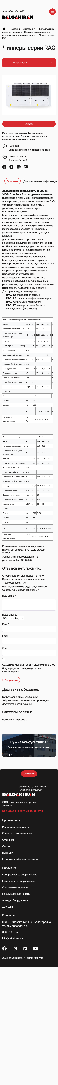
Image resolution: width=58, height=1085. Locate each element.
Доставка (7, 906)
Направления (20, 133)
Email (6, 636)
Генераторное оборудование (18, 881)
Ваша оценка (9, 614)
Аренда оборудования (15, 900)
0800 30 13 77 (10, 932)
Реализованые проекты (15, 827)
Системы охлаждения (15, 887)
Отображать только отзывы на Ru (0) (23, 575)
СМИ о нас (8, 839)
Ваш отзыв (9, 595)
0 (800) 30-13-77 (13, 11)
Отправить (29, 773)
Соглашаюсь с (31, 788)
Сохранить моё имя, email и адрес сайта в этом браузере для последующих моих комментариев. (28, 668)
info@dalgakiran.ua (12, 938)
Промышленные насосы (16, 893)
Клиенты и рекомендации (17, 833)
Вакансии (7, 852)
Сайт (5, 648)
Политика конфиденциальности (20, 859)
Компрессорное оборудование (19, 874)
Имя (5, 624)
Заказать (29, 124)
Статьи (6, 846)
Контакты (8, 915)
